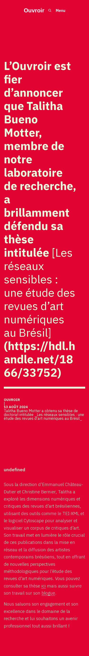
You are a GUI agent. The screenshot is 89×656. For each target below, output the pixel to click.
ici (43, 586)
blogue (48, 593)
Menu (60, 10)
